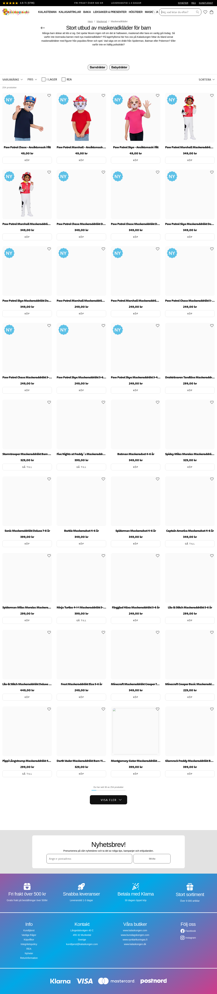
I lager (49, 79)
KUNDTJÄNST (206, 3)
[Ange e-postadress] (89, 858)
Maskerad (102, 21)
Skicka (152, 858)
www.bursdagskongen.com (135, 935)
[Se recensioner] (18, 3)
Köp (27, 160)
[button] (12, 79)
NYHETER (183, 3)
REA (193, 3)
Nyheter (29, 953)
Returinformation (29, 958)
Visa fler (111, 800)
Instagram (190, 937)
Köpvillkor (29, 939)
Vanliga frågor (29, 935)
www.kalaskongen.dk (135, 944)
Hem (90, 21)
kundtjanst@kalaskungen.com (82, 944)
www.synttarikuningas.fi (135, 939)
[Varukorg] (211, 12)
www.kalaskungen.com (135, 930)
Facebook (190, 931)
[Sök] (175, 12)
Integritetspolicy (29, 944)
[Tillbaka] (43, 28)
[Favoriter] (205, 12)
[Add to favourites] (49, 95)
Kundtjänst (28, 930)
